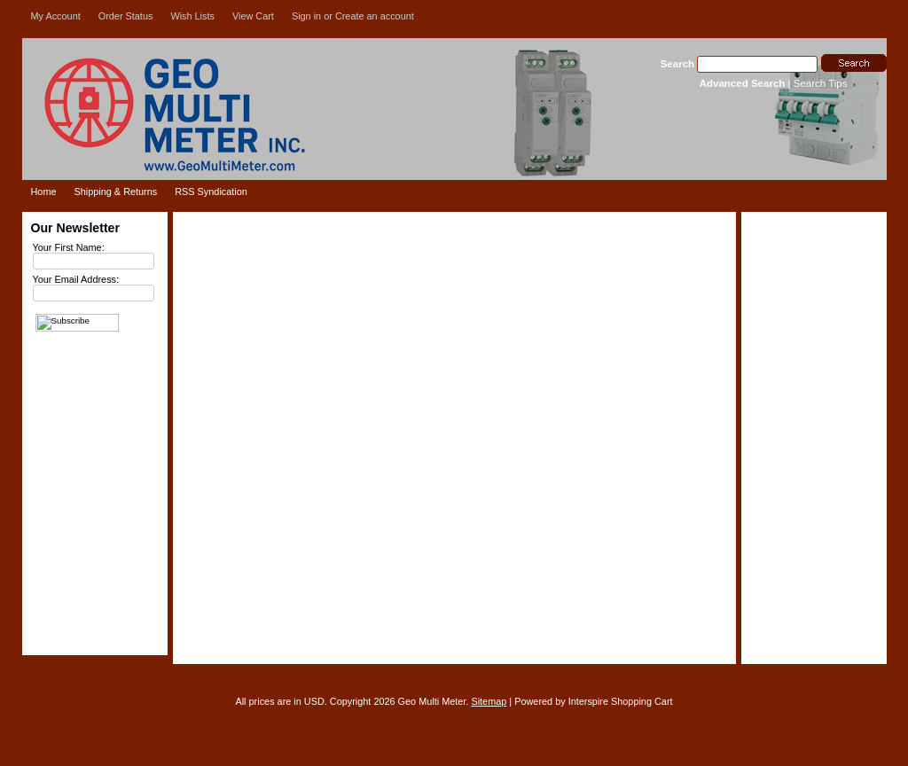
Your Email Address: (76, 279)
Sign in (306, 16)
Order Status (125, 16)
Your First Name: (69, 247)
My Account (56, 16)
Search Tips (821, 83)
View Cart (253, 16)
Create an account (374, 16)
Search (677, 64)
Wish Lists (192, 16)
